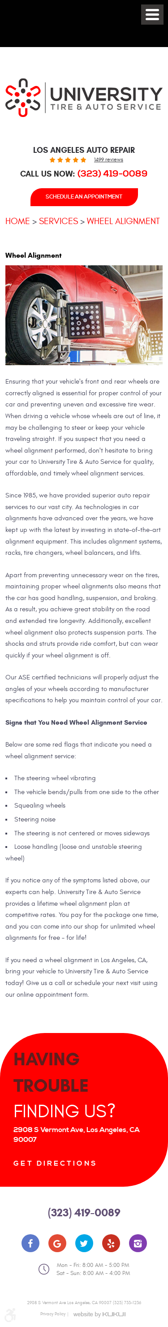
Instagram (138, 1243)
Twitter (84, 1243)
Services (58, 221)
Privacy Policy (52, 1314)
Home (17, 221)
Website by (99, 1314)
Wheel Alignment (123, 221)
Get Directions (55, 1163)
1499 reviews (108, 159)
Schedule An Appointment (84, 197)
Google (57, 1243)
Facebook (30, 1243)
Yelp (111, 1243)
